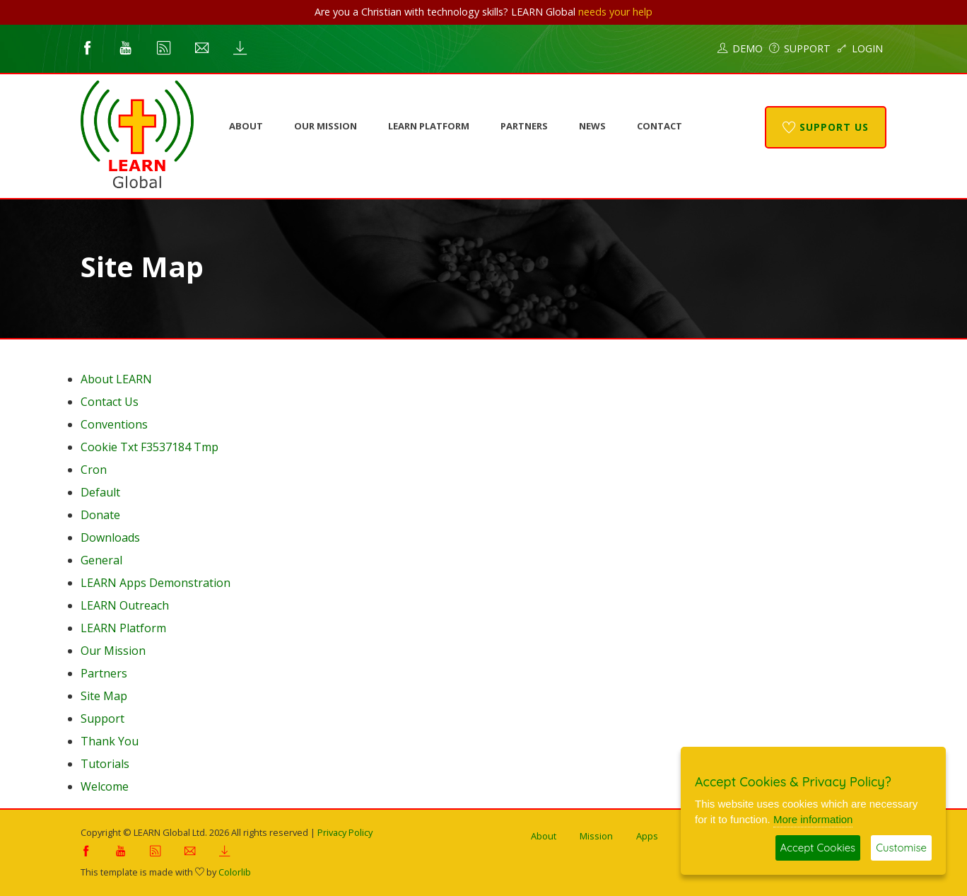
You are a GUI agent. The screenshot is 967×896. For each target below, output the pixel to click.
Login (860, 48)
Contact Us (110, 401)
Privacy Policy (345, 832)
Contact (659, 126)
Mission (596, 836)
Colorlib (234, 872)
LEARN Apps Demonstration (155, 582)
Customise (901, 847)
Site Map (104, 696)
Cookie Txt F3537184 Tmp (149, 447)
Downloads (110, 537)
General (101, 560)
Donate (100, 515)
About (246, 126)
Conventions (114, 424)
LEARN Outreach (125, 605)
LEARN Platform (428, 126)
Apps (647, 836)
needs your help (615, 11)
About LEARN (116, 379)
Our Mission (325, 126)
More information (813, 819)
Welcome (105, 786)
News (592, 126)
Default (100, 492)
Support (800, 48)
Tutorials (105, 764)
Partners (524, 126)
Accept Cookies (818, 847)
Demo (740, 48)
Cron (94, 469)
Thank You (110, 741)
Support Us (826, 127)
